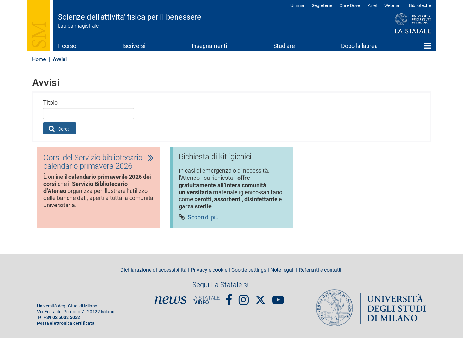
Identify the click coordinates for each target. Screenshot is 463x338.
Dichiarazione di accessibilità (153, 270)
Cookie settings (249, 270)
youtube (278, 297)
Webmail (392, 5)
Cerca (59, 128)
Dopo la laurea (359, 45)
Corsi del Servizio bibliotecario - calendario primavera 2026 (95, 161)
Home (427, 46)
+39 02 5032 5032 (62, 317)
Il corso (67, 45)
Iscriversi (134, 45)
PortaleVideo (206, 300)
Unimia (297, 5)
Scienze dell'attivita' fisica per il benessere (129, 17)
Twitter (260, 296)
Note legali (282, 270)
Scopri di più (203, 218)
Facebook (229, 297)
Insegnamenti (209, 45)
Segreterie (322, 5)
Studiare (284, 45)
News (170, 300)
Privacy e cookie (209, 270)
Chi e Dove (350, 5)
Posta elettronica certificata (66, 323)
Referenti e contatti (320, 270)
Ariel (372, 5)
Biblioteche (420, 5)
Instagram (244, 297)
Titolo (50, 102)
